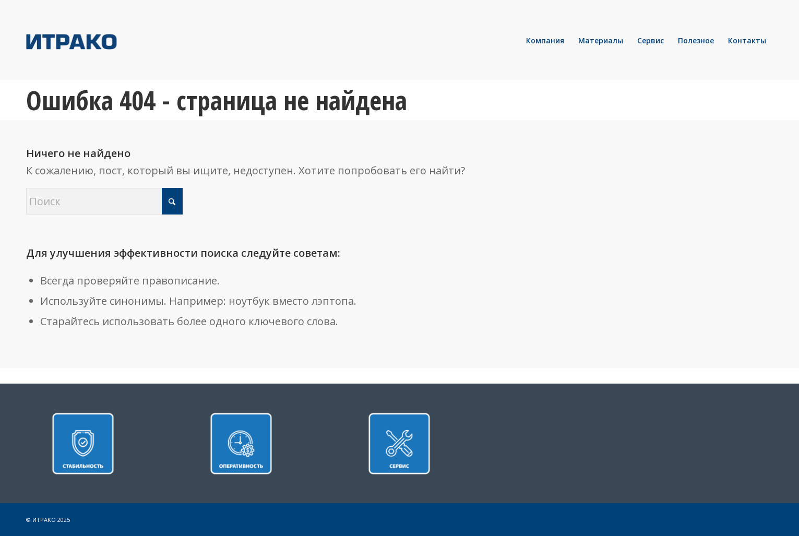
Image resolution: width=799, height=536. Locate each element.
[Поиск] (104, 201)
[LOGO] (107, 41)
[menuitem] (545, 41)
